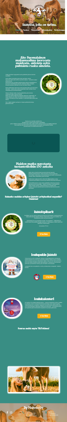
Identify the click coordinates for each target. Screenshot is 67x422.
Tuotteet (26, 30)
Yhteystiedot (35, 30)
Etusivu (18, 30)
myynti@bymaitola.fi (31, 416)
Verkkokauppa (59, 30)
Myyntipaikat (47, 30)
